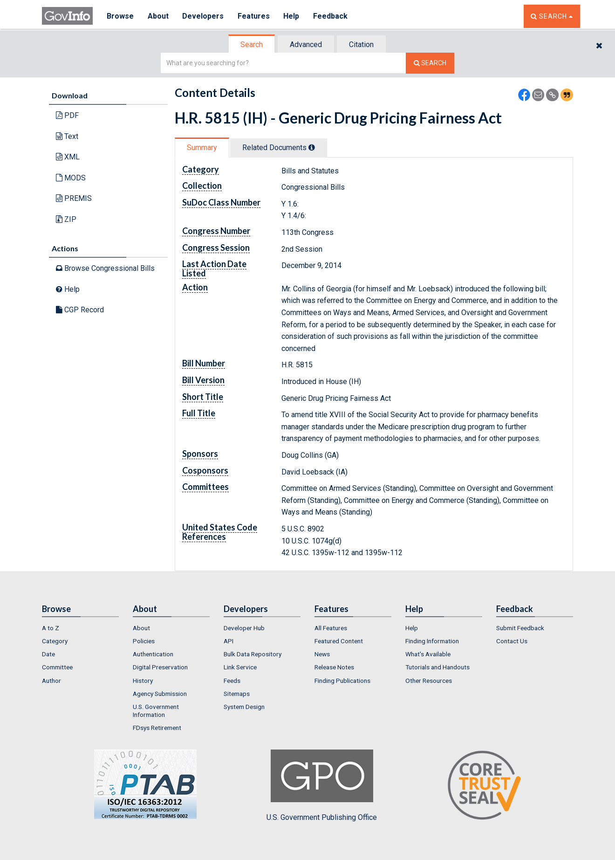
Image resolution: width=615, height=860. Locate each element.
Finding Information (432, 641)
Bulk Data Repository (252, 654)
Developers (203, 16)
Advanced (306, 44)
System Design (244, 706)
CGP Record (80, 309)
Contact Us (511, 641)
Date (48, 654)
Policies (144, 641)
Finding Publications (342, 680)
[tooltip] (311, 147)
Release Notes (334, 667)
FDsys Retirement (157, 727)
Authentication (153, 654)
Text (67, 136)
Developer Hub (244, 628)
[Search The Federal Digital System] (430, 63)
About (158, 16)
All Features (330, 628)
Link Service (240, 667)
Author (51, 680)
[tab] (252, 44)
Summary (202, 147)
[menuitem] (80, 628)
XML (68, 156)
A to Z (50, 628)
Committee (57, 667)
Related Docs (278, 147)
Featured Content (338, 641)
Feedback (331, 16)
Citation (361, 44)
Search (251, 44)
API (228, 641)
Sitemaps (237, 693)
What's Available (428, 654)
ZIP (66, 219)
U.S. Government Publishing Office (321, 785)
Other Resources (428, 680)
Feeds (232, 680)
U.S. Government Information (156, 710)
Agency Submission (160, 693)
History (143, 680)
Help (292, 16)
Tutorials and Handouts (437, 667)
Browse (120, 16)
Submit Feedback (520, 628)
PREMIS (74, 198)
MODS (71, 177)
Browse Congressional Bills (105, 268)
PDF (67, 115)
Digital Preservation (160, 667)
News (322, 654)
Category (55, 641)
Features (254, 16)
